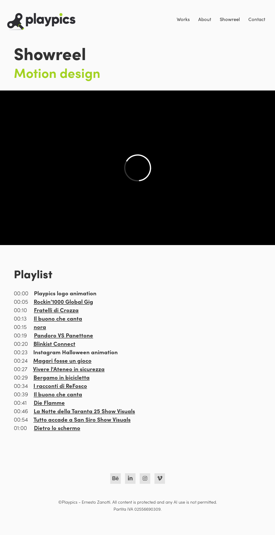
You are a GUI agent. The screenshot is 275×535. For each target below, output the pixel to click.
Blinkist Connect (54, 343)
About (204, 19)
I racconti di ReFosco (60, 385)
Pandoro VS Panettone (63, 335)
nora (40, 326)
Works (183, 19)
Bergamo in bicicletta (61, 377)
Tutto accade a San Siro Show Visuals (82, 419)
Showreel (230, 19)
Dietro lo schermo (57, 427)
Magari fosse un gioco (62, 360)
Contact (256, 19)
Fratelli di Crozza (56, 310)
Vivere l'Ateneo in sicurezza (69, 368)
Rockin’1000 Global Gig (63, 301)
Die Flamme (49, 402)
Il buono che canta (58, 318)
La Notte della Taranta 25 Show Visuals (84, 411)
